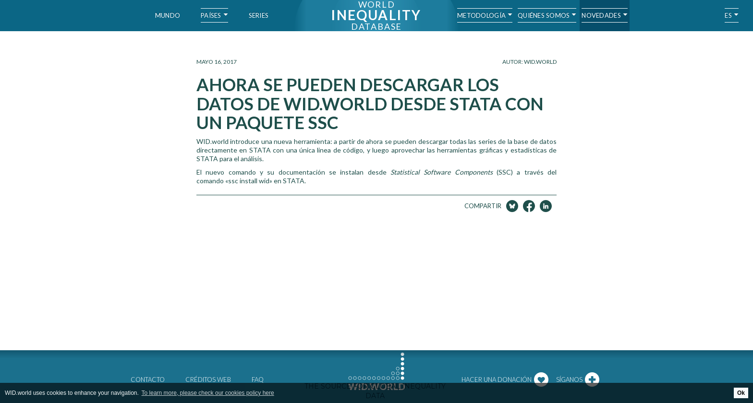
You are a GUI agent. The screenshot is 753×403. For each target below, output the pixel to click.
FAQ (258, 379)
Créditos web (208, 379)
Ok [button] (741, 393)
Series (259, 15)
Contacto (148, 379)
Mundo (167, 15)
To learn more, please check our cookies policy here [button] (208, 393)
